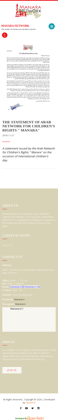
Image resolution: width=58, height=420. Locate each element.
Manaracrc (19, 299)
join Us (12, 370)
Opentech (30, 402)
